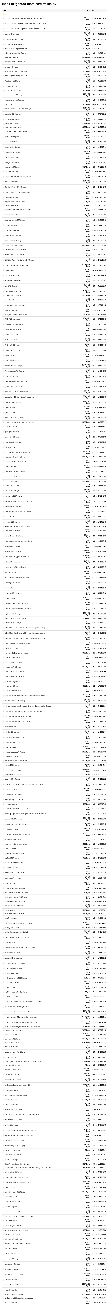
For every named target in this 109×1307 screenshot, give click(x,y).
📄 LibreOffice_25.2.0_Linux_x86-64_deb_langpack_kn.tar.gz (24, 633)
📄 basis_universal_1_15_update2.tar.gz (17, 109)
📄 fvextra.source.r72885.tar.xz (13, 371)
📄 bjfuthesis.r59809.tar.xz (12, 127)
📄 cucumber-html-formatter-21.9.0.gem (17, 210)
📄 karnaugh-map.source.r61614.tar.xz (16, 526)
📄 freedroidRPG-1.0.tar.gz (12, 366)
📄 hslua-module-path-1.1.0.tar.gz (14, 457)
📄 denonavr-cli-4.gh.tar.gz (12, 241)
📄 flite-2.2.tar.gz (9, 355)
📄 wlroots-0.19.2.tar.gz (11, 1248)
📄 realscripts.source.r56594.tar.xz (15, 978)
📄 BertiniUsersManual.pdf (12, 119)
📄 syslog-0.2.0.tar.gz (10, 1125)
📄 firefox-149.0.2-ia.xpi (11, 334)
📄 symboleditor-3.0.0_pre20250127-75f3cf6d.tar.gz (21, 1114)
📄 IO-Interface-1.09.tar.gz (12, 485)
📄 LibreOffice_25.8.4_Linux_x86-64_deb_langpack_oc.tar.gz (24, 638)
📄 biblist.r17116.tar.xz (11, 123)
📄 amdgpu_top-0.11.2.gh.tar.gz (14, 62)
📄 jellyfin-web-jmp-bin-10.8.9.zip (14, 506)
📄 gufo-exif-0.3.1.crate (11, 437)
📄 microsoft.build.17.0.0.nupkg (14, 701)
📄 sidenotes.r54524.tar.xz (12, 1065)
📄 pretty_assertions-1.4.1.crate (14, 888)
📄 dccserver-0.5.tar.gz (11, 225)
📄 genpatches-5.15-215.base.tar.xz (15, 392)
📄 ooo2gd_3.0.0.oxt (10, 789)
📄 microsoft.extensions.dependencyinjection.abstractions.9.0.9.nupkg (27, 706)
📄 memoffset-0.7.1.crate (11, 686)
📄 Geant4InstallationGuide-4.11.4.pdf (16, 381)
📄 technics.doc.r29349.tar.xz (13, 1154)
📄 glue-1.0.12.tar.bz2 (10, 412)
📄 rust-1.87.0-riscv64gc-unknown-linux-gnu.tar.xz (20, 1022)
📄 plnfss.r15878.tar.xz (11, 858)
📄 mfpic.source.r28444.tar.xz (13, 690)
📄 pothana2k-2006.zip (11, 883)
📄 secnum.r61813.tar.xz (11, 1039)
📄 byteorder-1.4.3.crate (11, 147)
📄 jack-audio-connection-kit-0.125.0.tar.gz (17, 501)
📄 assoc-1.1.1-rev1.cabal (12, 90)
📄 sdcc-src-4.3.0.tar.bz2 (11, 1034)
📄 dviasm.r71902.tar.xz (11, 275)
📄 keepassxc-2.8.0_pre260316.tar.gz (16, 557)
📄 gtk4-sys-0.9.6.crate (11, 432)
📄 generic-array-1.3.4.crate (12, 386)
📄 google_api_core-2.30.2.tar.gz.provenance (18, 422)
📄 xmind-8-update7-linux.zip (13, 1285)
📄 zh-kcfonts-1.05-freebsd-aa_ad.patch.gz (18, 1298)
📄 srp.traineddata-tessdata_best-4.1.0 (16, 1095)
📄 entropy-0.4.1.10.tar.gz (12, 295)
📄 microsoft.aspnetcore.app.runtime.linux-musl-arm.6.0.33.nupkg (25, 695)
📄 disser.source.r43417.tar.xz (13, 255)
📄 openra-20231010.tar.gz (12, 819)
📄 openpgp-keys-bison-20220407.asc (16, 808)
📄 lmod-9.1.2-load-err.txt (11, 657)
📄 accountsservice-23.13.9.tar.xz (14, 44)
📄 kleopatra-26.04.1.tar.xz (12, 572)
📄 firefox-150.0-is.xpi (10, 340)
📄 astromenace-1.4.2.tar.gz (12, 95)
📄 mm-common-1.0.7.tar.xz (12, 742)
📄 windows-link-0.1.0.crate (12, 1239)
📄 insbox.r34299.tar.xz (11, 481)
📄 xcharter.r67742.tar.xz (11, 1269)
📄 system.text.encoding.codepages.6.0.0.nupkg (20, 1130)
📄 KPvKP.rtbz (8, 588)
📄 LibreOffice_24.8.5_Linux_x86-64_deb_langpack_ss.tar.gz (24, 628)
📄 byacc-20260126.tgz (11, 142)
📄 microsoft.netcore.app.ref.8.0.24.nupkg (17, 716)
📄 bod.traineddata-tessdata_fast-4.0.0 (16, 131)
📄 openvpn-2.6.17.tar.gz (11, 829)
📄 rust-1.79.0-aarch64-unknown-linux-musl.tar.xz (20, 1017)
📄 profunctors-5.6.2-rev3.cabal (14, 901)
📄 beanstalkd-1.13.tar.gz (12, 114)
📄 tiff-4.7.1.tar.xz (9, 1187)
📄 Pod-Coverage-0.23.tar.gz (13, 862)
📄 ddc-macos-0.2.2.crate (12, 236)
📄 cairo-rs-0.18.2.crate (11, 157)
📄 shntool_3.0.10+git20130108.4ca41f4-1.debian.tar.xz (22, 1061)
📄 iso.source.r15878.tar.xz (12, 496)
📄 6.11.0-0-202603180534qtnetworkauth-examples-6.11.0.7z (24, 23)
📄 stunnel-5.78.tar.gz (10, 1104)
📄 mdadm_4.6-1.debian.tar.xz (13, 671)
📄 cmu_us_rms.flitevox (11, 182)
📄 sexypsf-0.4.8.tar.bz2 (11, 1057)
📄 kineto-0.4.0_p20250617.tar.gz (14, 567)
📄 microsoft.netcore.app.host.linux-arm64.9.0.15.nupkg (22, 711)
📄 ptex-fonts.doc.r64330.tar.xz (13, 914)
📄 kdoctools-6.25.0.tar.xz (12, 546)
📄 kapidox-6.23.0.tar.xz (11, 522)
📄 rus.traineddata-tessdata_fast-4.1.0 (16, 1007)
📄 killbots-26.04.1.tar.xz (11, 562)
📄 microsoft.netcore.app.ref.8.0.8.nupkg (17, 721)
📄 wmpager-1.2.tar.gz (10, 1259)
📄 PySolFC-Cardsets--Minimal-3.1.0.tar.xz (18, 923)
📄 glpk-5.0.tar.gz (9, 407)
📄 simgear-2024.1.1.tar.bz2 (12, 1069)
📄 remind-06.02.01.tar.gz (12, 982)
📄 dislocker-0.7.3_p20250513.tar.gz (15, 249)
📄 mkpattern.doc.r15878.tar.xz (14, 737)
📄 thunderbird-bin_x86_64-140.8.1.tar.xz (17, 1182)
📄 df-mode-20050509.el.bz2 (13, 245)
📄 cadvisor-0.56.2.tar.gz (11, 152)
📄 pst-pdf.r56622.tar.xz (11, 910)
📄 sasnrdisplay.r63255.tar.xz (13, 1030)
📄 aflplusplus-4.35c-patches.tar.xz (15, 49)
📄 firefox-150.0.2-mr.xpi (11, 345)
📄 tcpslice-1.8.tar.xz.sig (11, 1150)
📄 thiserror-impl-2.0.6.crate (12, 1172)
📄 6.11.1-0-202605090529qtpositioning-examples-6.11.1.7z (24, 29)
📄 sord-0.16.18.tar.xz (10, 1090)
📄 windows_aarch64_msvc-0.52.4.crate (17, 1243)
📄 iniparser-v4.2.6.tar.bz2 (12, 477)
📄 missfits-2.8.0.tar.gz (11, 732)
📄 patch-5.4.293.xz (10, 848)
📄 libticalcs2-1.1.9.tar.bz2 (12, 648)
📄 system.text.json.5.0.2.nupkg (14, 1140)
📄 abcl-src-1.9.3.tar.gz (11, 34)
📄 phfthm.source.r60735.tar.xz (14, 853)
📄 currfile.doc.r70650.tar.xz (12, 215)
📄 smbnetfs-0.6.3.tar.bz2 (12, 1080)
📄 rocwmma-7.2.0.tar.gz (11, 996)
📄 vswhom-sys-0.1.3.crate (12, 1226)
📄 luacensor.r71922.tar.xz (12, 667)
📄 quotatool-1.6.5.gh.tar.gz (12, 958)
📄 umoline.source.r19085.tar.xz (14, 1212)
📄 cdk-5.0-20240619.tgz (11, 171)
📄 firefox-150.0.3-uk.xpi (11, 350)
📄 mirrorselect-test (9, 727)
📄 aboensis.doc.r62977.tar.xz (13, 39)
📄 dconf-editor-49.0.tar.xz (12, 230)
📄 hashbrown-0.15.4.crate (12, 442)
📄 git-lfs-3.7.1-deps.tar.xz (12, 402)
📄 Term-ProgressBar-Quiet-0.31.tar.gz (16, 1164)
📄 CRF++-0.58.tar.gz (10, 197)
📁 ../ (4, 14)
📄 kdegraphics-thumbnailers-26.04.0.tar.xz (18, 541)
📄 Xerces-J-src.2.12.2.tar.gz (13, 1274)
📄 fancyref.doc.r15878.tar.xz (13, 324)
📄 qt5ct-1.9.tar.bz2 (9, 942)
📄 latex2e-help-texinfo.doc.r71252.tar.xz (17, 609)
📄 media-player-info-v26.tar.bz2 (14, 676)
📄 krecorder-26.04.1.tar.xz (12, 593)
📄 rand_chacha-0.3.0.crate (12, 968)
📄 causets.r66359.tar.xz (11, 167)
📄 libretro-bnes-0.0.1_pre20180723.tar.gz (17, 643)
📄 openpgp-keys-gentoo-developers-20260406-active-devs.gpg (25, 814)
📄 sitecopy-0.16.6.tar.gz (11, 1074)
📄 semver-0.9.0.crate (10, 1047)
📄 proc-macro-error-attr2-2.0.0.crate (15, 893)
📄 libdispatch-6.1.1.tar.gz (12, 622)
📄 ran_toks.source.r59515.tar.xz (14, 963)
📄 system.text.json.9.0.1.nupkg (14, 1146)
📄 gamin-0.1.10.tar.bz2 (11, 376)
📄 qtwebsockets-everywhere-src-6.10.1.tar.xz (19, 947)
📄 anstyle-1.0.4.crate (10, 67)
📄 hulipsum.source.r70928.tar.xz (14, 461)
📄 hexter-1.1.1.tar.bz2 (11, 447)
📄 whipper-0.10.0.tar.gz (11, 1234)
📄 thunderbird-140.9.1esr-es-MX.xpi (15, 1177)
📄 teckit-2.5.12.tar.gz (10, 1160)
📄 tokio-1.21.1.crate (10, 1196)
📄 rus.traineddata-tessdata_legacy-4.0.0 (17, 1012)
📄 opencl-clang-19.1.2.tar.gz (13, 794)
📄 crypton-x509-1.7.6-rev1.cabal (14, 202)
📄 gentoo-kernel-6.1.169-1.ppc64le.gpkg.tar (18, 397)
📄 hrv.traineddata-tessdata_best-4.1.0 (16, 452)
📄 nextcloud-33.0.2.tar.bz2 (12, 770)
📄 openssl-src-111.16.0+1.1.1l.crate (15, 824)
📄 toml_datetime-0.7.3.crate (13, 1201)
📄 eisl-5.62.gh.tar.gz (10, 286)
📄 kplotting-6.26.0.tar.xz (11, 583)
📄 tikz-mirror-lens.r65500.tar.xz (14, 1192)
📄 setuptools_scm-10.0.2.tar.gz (14, 1052)
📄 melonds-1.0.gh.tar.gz (11, 682)
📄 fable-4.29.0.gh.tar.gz (11, 319)
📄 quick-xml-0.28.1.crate (12, 953)
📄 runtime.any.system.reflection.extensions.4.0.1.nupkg (22, 1001)
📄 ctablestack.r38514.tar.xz (12, 205)
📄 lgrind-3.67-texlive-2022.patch (14, 618)
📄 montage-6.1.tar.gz (10, 747)
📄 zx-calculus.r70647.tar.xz (12, 1302)
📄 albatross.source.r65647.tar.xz (14, 53)
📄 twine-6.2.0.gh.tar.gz (11, 1207)
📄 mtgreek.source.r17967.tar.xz (14, 752)
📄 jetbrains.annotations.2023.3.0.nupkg (17, 511)
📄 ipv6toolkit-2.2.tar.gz (11, 491)
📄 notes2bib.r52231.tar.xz (12, 775)
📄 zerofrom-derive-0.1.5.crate (13, 1294)
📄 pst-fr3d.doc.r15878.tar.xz (13, 906)
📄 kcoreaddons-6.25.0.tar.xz (13, 536)
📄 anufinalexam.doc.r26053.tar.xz (15, 71)
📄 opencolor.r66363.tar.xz (12, 804)
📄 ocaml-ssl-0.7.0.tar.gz (11, 779)
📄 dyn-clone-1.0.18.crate (12, 281)
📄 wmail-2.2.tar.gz (9, 1254)
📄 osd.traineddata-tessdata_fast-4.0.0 (16, 834)
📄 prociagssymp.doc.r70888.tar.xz (15, 897)
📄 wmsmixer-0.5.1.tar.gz (11, 1264)
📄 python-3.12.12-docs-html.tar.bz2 (15, 932)
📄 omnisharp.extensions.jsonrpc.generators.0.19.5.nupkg (23, 784)
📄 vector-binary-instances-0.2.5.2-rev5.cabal (18, 1216)
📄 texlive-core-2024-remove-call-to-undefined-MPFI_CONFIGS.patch (27, 1167)
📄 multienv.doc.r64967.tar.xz (13, 756)
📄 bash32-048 (8, 104)
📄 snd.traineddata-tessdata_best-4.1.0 (16, 1085)
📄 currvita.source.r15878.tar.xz (14, 220)
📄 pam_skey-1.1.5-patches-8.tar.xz (15, 844)
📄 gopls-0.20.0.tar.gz (10, 426)
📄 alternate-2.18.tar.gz (11, 57)
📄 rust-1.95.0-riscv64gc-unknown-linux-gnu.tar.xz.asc (21, 1027)
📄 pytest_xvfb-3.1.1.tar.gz (12, 928)
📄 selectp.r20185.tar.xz (11, 1042)
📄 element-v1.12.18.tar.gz (12, 291)
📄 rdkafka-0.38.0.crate (11, 973)
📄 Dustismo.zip (8, 270)
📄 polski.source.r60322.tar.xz (13, 873)
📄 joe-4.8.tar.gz (8, 517)
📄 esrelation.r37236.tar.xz (12, 310)
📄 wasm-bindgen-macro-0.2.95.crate (16, 1230)
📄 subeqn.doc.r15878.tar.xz (13, 1109)
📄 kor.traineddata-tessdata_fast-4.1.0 (16, 577)
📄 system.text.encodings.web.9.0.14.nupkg (18, 1135)
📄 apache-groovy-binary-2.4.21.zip (15, 76)
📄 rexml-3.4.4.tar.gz (10, 987)
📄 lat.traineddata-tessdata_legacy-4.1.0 (17, 603)
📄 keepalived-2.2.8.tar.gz (12, 551)
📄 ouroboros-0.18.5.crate (12, 840)
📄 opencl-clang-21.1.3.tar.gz (13, 800)
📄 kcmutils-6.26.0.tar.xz (11, 531)
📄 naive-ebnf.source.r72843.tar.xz (15, 761)
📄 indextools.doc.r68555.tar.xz (14, 472)
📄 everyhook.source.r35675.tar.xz (15, 315)
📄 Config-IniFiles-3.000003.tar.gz (14, 187)
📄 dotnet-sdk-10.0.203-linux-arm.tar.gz (16, 265)
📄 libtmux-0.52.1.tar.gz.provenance (15, 653)
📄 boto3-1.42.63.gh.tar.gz (12, 137)
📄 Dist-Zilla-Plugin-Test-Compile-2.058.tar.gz (18, 260)
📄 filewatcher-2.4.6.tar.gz (12, 329)
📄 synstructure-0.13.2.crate (12, 1120)
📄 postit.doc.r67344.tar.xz (12, 878)
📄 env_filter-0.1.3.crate (11, 300)
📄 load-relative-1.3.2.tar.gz (12, 662)
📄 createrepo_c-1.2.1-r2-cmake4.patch (16, 192)
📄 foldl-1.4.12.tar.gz (10, 360)
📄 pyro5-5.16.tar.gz (10, 918)
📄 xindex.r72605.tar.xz (11, 1280)
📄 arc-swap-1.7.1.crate (11, 86)
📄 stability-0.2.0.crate (10, 1100)
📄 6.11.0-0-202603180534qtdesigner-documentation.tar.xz (23, 18)
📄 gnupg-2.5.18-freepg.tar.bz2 (13, 418)
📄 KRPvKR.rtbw (9, 598)
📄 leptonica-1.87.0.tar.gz (12, 614)
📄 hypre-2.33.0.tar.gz (10, 466)
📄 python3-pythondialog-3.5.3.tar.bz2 (16, 937)
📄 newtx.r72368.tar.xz (11, 765)
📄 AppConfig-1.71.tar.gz (11, 81)
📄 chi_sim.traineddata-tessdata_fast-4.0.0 (18, 176)
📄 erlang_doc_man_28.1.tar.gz (14, 305)
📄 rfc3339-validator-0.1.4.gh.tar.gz (15, 992)
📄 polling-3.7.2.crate (10, 867)
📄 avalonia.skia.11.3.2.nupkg (13, 100)
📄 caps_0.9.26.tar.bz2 (11, 163)
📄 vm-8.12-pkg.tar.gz (10, 1220)
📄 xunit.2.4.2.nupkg (10, 1290)
